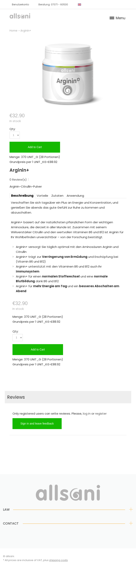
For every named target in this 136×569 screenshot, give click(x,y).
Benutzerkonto (20, 4)
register (101, 413)
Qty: (12, 129)
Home (13, 30)
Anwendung (75, 196)
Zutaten (57, 196)
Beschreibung (22, 196)
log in (87, 413)
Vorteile (42, 196)
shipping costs (58, 560)
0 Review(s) (18, 179)
